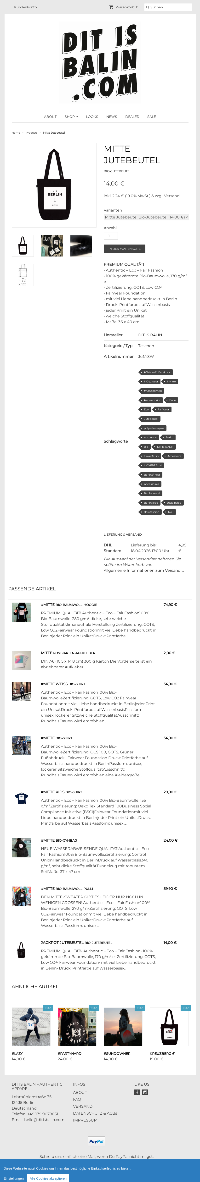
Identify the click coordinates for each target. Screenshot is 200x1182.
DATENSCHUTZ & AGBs (95, 1113)
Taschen (146, 345)
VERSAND (82, 1106)
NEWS (111, 116)
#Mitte (171, 381)
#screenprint (152, 400)
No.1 (170, 512)
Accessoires (151, 484)
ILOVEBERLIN (153, 465)
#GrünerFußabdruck (157, 372)
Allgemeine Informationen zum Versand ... (144, 570)
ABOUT (50, 116)
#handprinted (153, 390)
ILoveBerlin (151, 456)
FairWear (163, 409)
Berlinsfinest (152, 474)
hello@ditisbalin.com (44, 1119)
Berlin (169, 437)
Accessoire (174, 456)
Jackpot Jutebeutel (63, 942)
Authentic (150, 437)
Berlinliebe (151, 502)
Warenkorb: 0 (123, 7)
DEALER (132, 116)
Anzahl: (110, 228)
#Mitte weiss (54, 684)
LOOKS (92, 116)
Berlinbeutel (152, 493)
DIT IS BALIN (150, 335)
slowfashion (151, 512)
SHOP (71, 116)
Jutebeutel (151, 418)
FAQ (77, 1099)
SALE (151, 116)
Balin (172, 400)
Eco (146, 409)
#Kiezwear (151, 381)
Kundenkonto (25, 7)
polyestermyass (154, 428)
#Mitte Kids (53, 792)
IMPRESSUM (85, 1120)
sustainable (174, 502)
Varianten (113, 210)
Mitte (46, 653)
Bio (146, 446)
